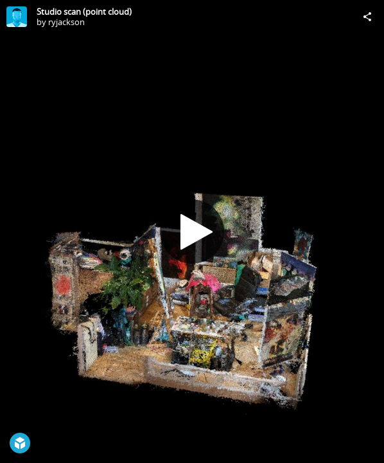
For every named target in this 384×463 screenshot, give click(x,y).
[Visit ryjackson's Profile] (16, 16)
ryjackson (66, 22)
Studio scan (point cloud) (84, 11)
